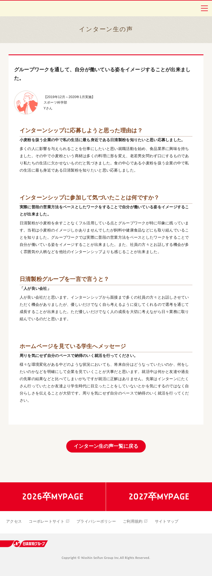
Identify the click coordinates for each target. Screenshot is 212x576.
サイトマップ (167, 521)
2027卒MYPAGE (159, 496)
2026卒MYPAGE (53, 496)
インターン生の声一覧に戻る (106, 446)
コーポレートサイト (49, 521)
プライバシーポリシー (96, 521)
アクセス (14, 521)
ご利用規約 (135, 521)
